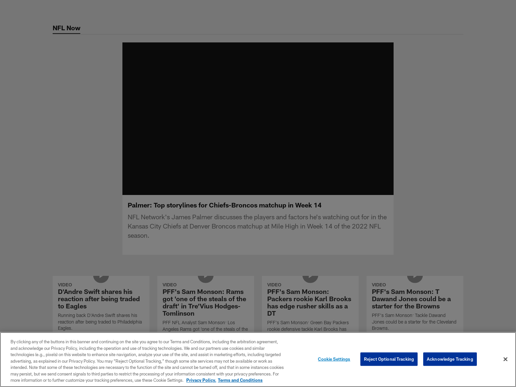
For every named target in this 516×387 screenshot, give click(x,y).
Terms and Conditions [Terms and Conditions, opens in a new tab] (240, 380)
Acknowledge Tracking (450, 358)
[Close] (505, 359)
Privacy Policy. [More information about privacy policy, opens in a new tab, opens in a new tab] (201, 380)
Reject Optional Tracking (389, 358)
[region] (258, 359)
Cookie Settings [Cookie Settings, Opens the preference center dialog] (334, 358)
